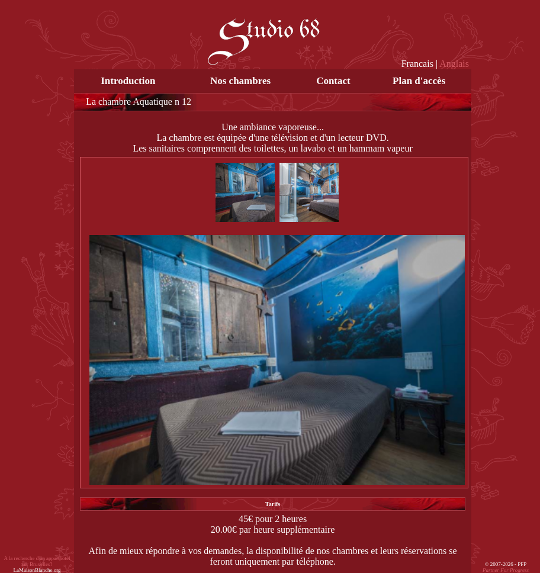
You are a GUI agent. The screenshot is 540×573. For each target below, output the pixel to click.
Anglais (454, 64)
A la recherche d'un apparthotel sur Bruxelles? (37, 564)
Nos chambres (240, 80)
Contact (333, 80)
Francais (417, 64)
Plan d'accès (419, 80)
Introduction (128, 80)
